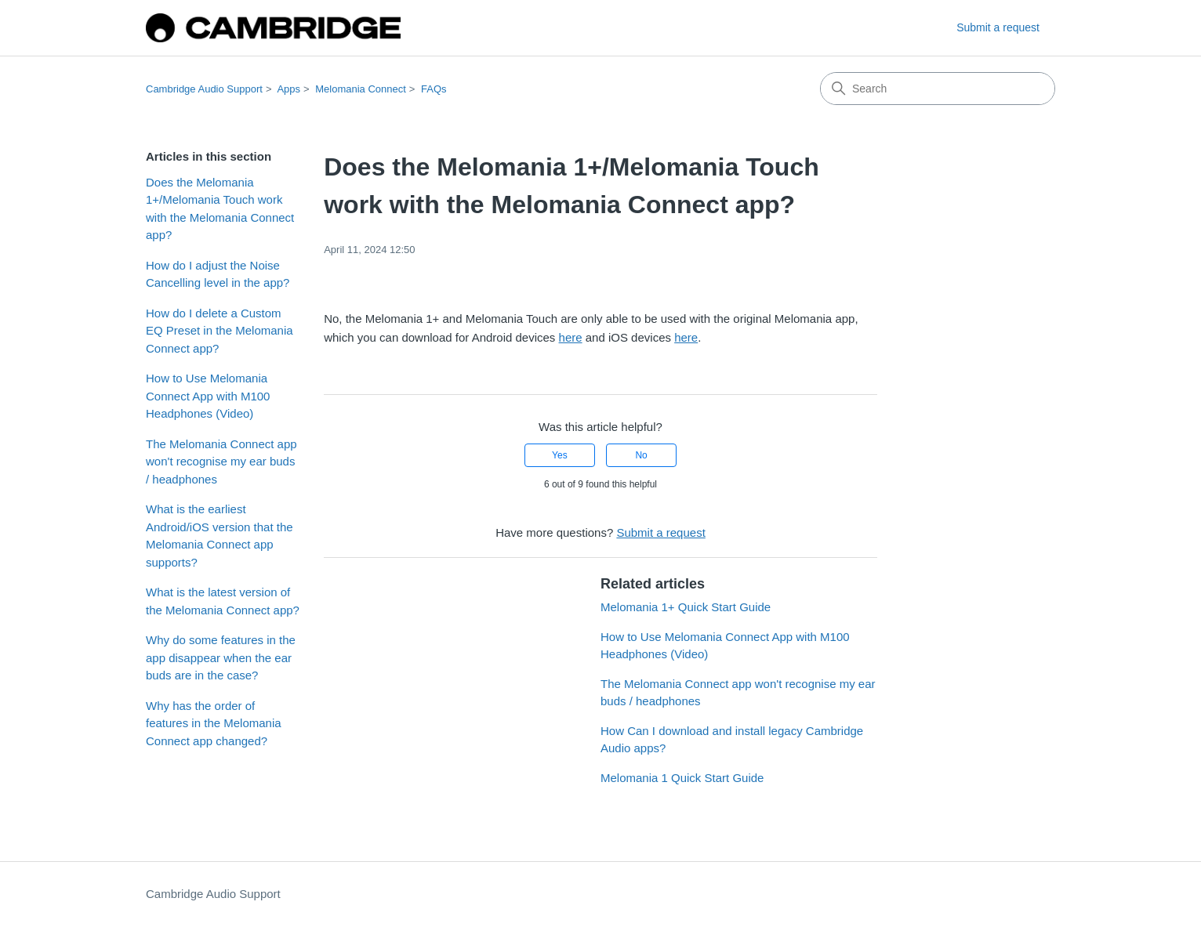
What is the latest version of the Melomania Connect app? (222, 601)
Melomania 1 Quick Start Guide (682, 777)
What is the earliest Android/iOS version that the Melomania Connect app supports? (219, 535)
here (570, 337)
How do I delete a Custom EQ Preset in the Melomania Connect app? (219, 330)
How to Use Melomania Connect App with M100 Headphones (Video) (208, 395)
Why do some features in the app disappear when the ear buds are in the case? (221, 657)
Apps (288, 89)
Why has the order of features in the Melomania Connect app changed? (213, 723)
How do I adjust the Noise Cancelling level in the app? (217, 274)
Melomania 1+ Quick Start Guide (685, 607)
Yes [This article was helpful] (560, 455)
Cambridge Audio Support (204, 89)
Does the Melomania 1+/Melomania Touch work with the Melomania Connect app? (220, 209)
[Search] (937, 88)
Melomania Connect (360, 89)
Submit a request (998, 27)
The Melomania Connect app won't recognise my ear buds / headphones (221, 461)
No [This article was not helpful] (641, 455)
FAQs (434, 89)
